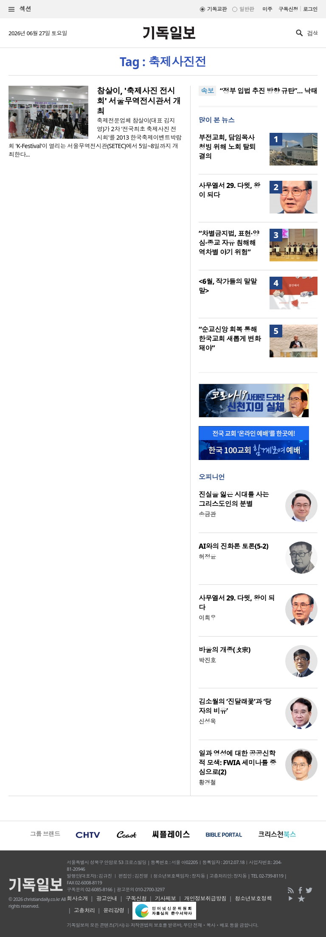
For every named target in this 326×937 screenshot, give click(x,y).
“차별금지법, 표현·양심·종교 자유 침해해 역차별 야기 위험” (229, 243)
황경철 (207, 782)
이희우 (207, 618)
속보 (207, 90)
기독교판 (217, 9)
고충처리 (84, 910)
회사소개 (77, 898)
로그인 (310, 9)
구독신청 (288, 9)
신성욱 (207, 721)
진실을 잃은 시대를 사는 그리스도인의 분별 (234, 499)
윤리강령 (113, 910)
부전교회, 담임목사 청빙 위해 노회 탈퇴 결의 (227, 147)
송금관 (207, 514)
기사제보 (165, 898)
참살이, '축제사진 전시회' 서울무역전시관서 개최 (139, 101)
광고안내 (106, 898)
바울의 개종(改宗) (224, 649)
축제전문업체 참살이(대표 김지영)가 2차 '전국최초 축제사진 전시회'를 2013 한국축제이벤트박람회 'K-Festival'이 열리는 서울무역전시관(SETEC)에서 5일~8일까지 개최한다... (95, 137)
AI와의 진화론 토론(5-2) (233, 546)
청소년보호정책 (253, 898)
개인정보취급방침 (205, 898)
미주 (267, 9)
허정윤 (207, 557)
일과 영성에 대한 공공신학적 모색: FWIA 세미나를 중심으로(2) (237, 763)
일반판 (246, 9)
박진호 (207, 660)
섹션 (19, 9)
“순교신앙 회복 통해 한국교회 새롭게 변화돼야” (230, 339)
